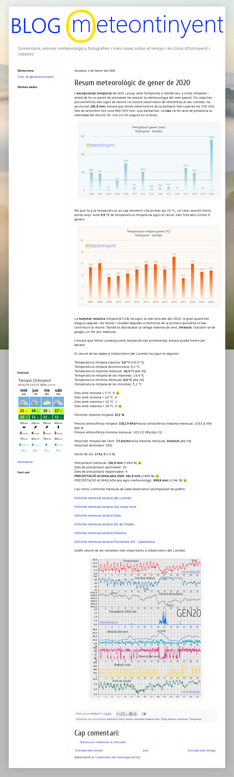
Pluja (164, 719)
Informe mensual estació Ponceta (100, 533)
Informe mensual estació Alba (97, 515)
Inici (145, 750)
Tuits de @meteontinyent (35, 77)
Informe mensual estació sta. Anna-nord (105, 507)
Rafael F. (96, 713)
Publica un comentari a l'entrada (103, 742)
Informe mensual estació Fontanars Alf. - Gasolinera (114, 542)
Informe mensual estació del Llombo (102, 498)
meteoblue (25, 462)
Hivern (129, 719)
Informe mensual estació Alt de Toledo (104, 524)
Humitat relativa (144, 719)
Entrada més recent (89, 750)
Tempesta (195, 719)
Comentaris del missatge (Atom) (117, 757)
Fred (121, 719)
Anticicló (112, 719)
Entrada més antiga (201, 750)
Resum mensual (178, 719)
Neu (157, 719)
